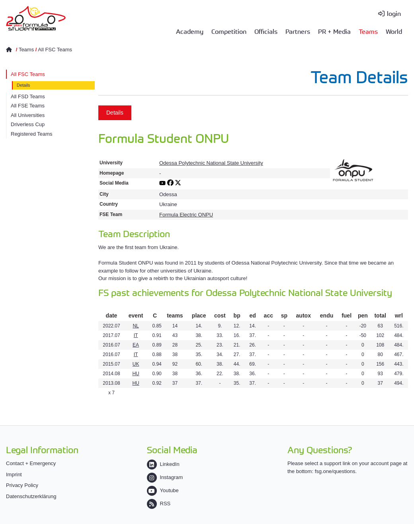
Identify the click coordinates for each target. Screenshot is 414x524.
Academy (189, 31)
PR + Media (334, 31)
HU (135, 373)
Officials (265, 31)
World (394, 31)
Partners (297, 31)
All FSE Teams (28, 106)
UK (136, 364)
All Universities (28, 115)
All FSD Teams (28, 96)
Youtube (163, 490)
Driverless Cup (28, 124)
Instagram (165, 477)
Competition (228, 31)
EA (136, 345)
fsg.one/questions (335, 471)
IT (136, 335)
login (394, 13)
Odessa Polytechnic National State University (211, 163)
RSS (159, 503)
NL (136, 326)
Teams (368, 31)
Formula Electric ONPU (186, 215)
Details (23, 85)
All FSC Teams (55, 50)
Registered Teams (32, 134)
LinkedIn (163, 464)
